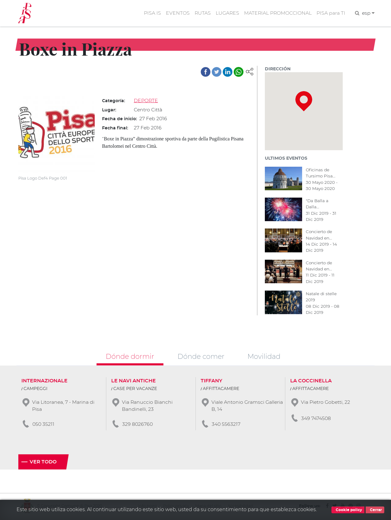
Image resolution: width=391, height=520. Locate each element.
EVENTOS (176, 13)
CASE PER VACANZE (135, 390)
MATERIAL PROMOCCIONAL (277, 13)
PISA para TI (330, 13)
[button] (249, 71)
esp (368, 13)
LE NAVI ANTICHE (133, 381)
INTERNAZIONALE (44, 381)
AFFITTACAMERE (221, 390)
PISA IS (150, 13)
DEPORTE (146, 101)
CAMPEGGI (35, 390)
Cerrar (375, 510)
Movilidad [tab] (263, 357)
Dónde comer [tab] (201, 357)
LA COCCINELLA (311, 381)
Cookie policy (348, 510)
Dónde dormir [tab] (130, 357)
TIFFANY (211, 381)
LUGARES (226, 13)
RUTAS (201, 13)
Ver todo (43, 463)
